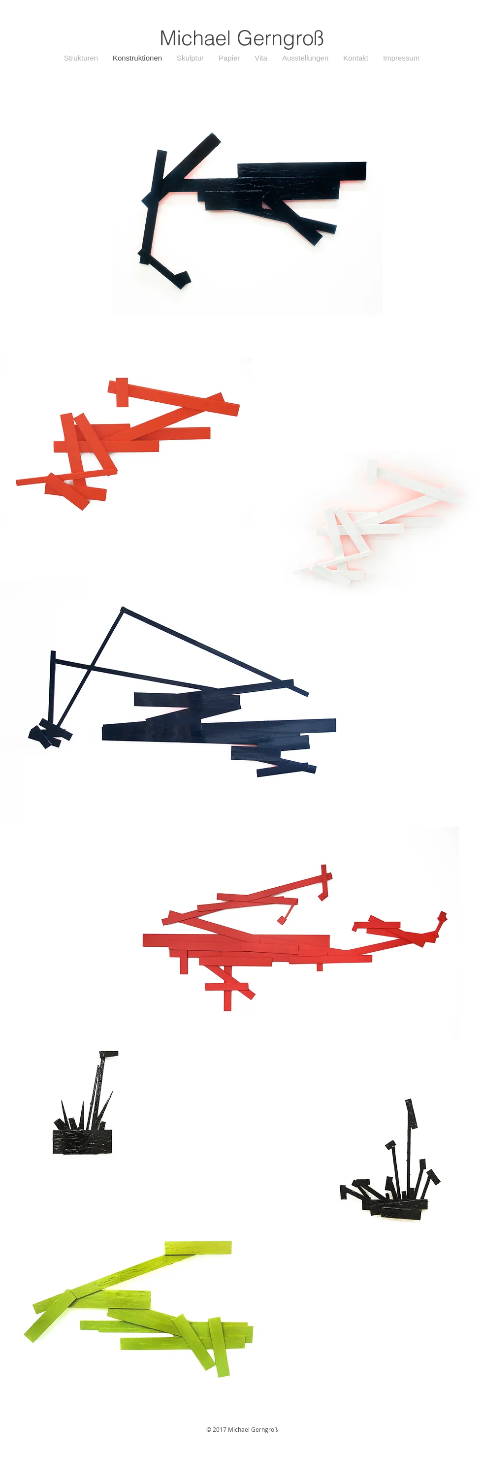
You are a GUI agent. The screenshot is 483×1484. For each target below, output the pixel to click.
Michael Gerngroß (242, 38)
